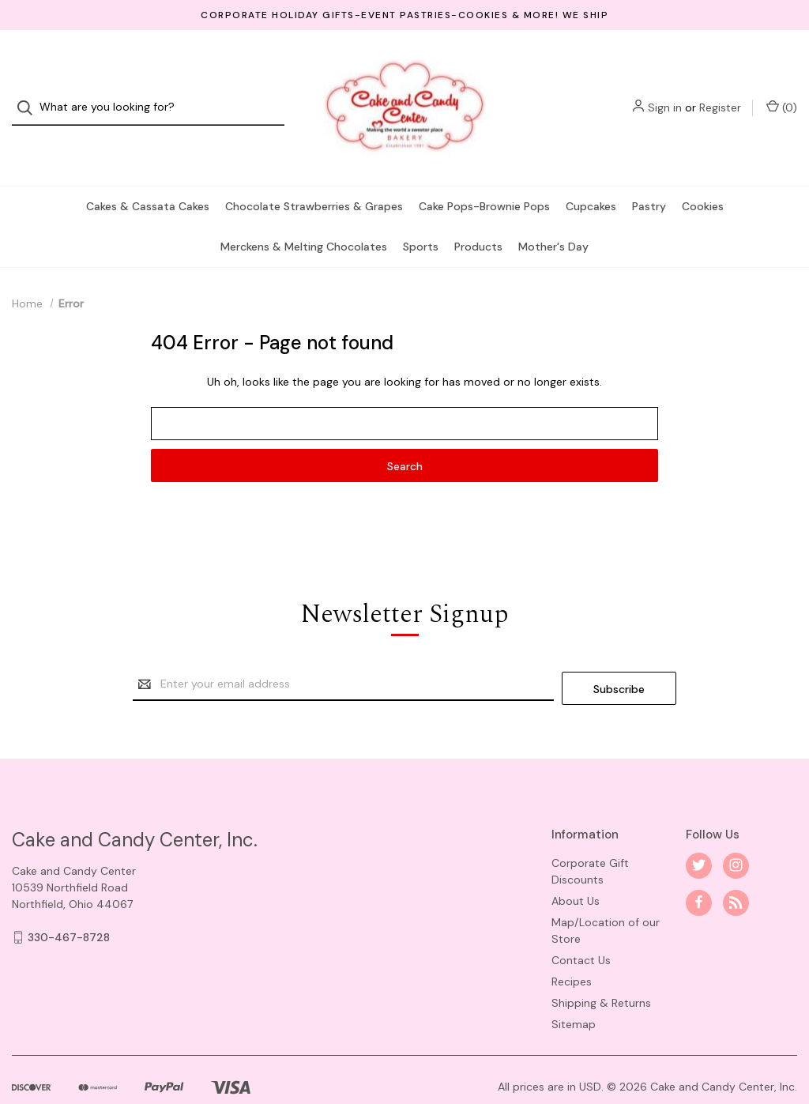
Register (720, 93)
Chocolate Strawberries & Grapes (314, 178)
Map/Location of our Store (605, 898)
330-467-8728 (69, 905)
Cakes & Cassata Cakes (147, 178)
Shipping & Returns (601, 970)
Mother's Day (553, 218)
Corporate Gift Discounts (590, 838)
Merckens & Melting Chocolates (303, 218)
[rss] (736, 870)
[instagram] (736, 833)
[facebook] (699, 870)
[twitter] (699, 833)
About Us (575, 868)
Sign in (665, 93)
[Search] (29, 93)
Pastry (649, 178)
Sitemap (573, 992)
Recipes (571, 949)
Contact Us (581, 928)
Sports (420, 218)
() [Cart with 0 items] (781, 92)
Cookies (703, 178)
